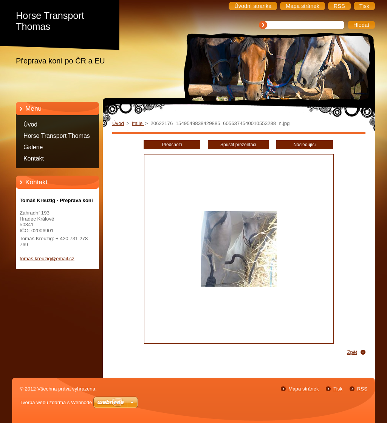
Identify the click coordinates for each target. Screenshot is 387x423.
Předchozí (172, 144)
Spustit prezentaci (238, 144)
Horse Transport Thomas (56, 136)
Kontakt (33, 158)
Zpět (352, 352)
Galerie (33, 147)
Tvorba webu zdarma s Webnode (56, 402)
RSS (362, 389)
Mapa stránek (303, 389)
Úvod (30, 124)
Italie (138, 123)
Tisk (337, 389)
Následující (304, 144)
